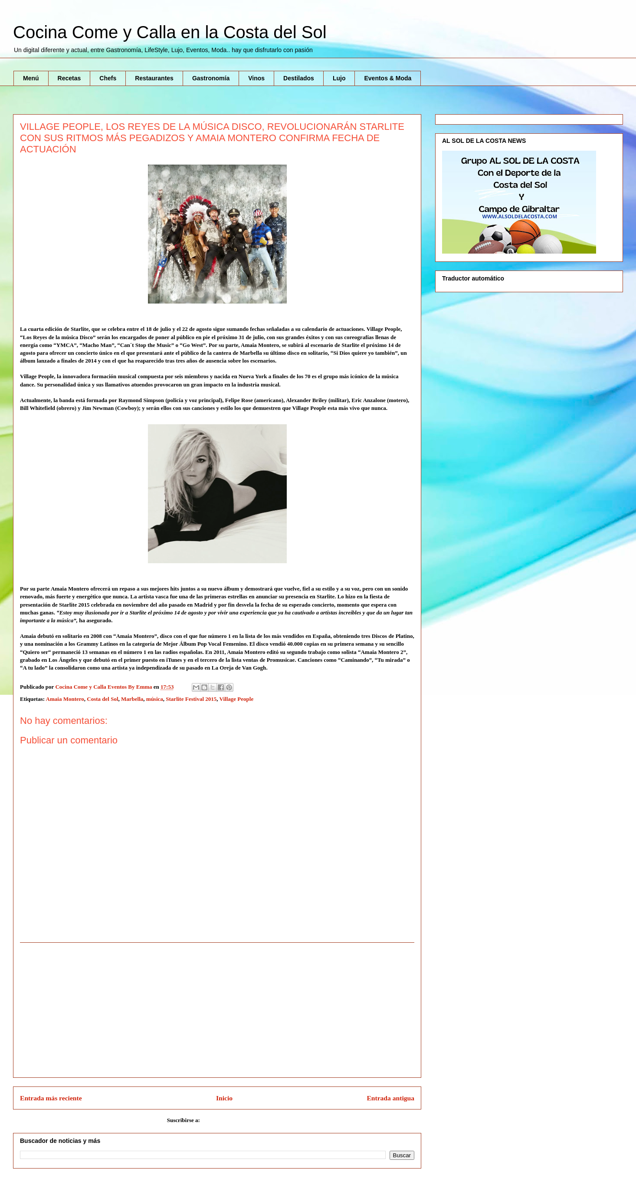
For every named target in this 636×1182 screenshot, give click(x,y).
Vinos (256, 78)
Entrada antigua (390, 1098)
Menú (31, 78)
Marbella (132, 699)
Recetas (69, 78)
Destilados (298, 78)
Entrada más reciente (51, 1098)
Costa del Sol (102, 699)
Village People (237, 699)
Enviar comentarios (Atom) (234, 1120)
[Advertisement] (217, 1010)
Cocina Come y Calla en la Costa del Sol (170, 32)
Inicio (224, 1098)
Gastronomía (210, 78)
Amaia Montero (65, 699)
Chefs (107, 78)
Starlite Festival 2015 (191, 699)
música (154, 699)
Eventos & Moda (387, 78)
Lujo (339, 78)
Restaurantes (154, 78)
